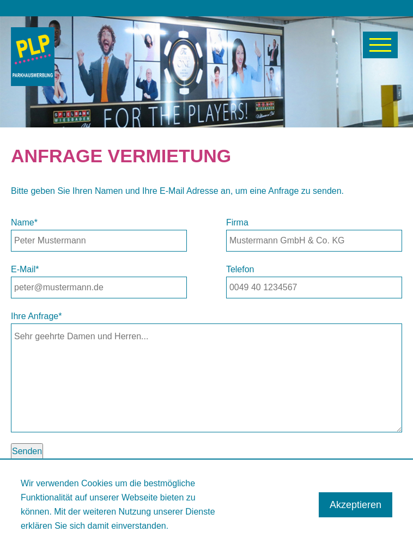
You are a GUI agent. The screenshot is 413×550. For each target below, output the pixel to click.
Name (24, 222)
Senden (27, 451)
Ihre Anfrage (36, 316)
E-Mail (25, 269)
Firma (237, 222)
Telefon (240, 269)
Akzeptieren (355, 504)
